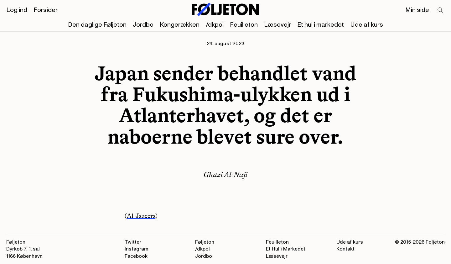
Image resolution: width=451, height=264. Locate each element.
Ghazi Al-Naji (225, 174)
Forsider (46, 10)
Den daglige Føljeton (97, 24)
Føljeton (204, 242)
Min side (417, 10)
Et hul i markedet (320, 24)
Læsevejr (277, 24)
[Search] (441, 11)
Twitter (133, 242)
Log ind (16, 10)
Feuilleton (244, 24)
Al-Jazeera (141, 215)
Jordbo (143, 24)
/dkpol (215, 24)
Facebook (136, 256)
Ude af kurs (366, 24)
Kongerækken (180, 24)
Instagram (136, 249)
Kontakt (345, 249)
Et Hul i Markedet (285, 249)
